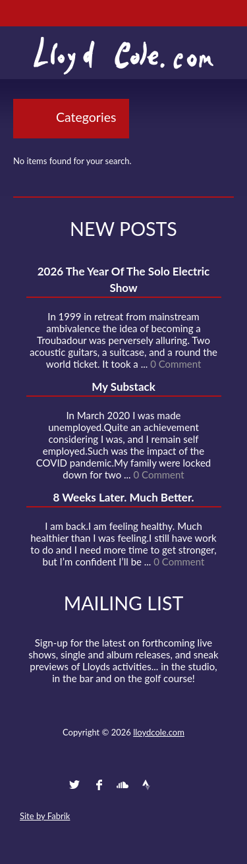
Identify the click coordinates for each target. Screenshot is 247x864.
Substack (194, 785)
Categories (86, 117)
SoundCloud (122, 785)
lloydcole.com (158, 732)
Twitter (74, 785)
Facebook (99, 785)
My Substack (123, 386)
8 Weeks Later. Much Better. (123, 497)
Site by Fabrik (45, 816)
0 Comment (175, 364)
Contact (51, 785)
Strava (146, 785)
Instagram (170, 785)
